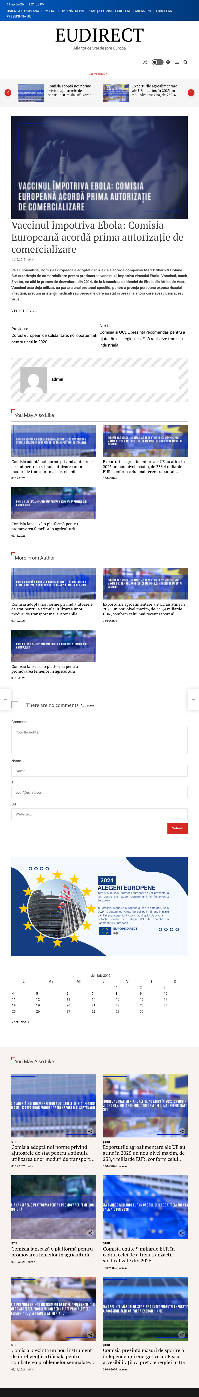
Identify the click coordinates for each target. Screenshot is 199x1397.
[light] (161, 62)
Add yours (88, 705)
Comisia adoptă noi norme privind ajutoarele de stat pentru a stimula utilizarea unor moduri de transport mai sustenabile (69, 95)
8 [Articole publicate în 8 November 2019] (117, 993)
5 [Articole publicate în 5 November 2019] (37, 993)
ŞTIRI (14, 1141)
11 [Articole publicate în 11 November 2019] (14, 999)
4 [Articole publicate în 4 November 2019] (13, 993)
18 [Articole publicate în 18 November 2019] (14, 1005)
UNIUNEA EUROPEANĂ (23, 11)
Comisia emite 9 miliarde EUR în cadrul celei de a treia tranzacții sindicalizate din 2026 (139, 1254)
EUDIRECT (99, 34)
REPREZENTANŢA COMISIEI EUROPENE (103, 11)
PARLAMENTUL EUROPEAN (152, 11)
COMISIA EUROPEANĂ (57, 11)
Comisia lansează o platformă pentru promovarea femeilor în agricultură (44, 526)
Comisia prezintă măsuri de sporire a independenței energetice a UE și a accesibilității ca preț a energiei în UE (144, 1356)
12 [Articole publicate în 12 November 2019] (38, 999)
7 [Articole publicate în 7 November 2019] (93, 993)
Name (16, 761)
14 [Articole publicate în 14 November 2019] (93, 999)
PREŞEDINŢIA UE (19, 16)
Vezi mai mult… (24, 310)
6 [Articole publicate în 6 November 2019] (67, 993)
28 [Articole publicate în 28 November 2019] (93, 1011)
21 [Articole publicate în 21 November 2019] (93, 1005)
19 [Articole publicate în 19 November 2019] (38, 1005)
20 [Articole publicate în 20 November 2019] (68, 1005)
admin (31, 259)
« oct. (15, 1022)
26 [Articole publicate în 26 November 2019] (38, 1011)
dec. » (25, 1022)
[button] (8, 92)
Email (15, 782)
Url (13, 804)
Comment (19, 722)
